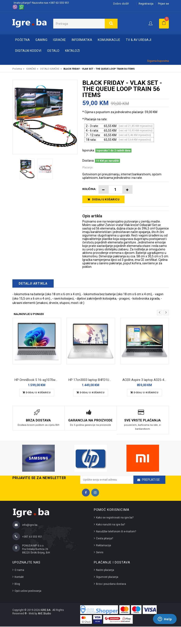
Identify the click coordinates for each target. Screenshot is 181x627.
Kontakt (19, 577)
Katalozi (72, 50)
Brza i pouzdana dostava (111, 584)
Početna (22, 40)
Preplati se (151, 480)
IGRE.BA (46, 610)
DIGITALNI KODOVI (28, 50)
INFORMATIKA (82, 40)
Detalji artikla (33, 284)
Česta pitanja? (104, 538)
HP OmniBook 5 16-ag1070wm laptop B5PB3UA (38, 380)
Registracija (146, 3)
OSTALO (53, 50)
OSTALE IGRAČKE (49, 68)
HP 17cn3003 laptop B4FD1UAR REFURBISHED (91, 380)
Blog (17, 584)
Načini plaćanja (105, 570)
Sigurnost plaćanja (107, 577)
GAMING (41, 40)
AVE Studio (44, 613)
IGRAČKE (59, 40)
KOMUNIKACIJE (109, 40)
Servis (99, 552)
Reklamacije (103, 545)
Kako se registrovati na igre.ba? (114, 518)
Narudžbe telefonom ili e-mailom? (116, 531)
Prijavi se (163, 3)
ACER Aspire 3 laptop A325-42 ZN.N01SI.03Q (145, 380)
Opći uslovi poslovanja (28, 591)
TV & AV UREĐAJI (138, 40)
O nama (19, 570)
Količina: (89, 189)
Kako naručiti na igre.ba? (110, 524)
